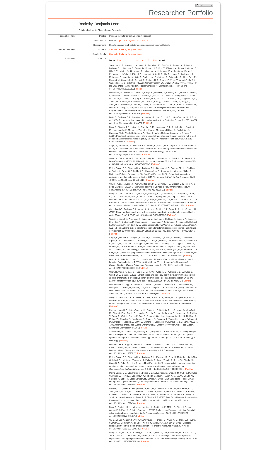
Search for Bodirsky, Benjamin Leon (125, 49)
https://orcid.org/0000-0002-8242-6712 (134, 40)
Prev (119, 60)
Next (155, 60)
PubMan (138, 89)
